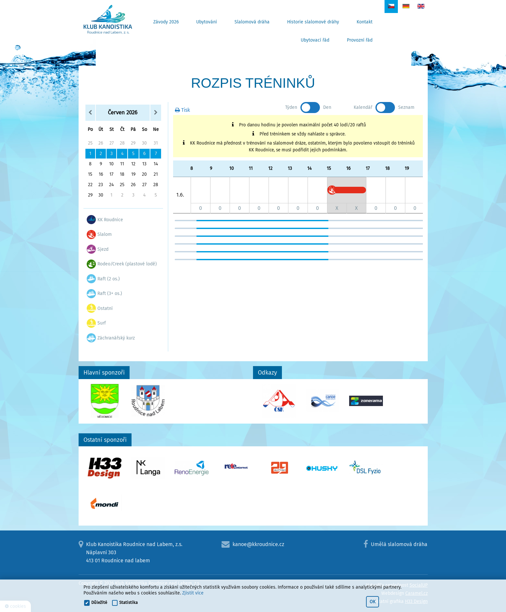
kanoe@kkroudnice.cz (258, 544)
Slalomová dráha (252, 22)
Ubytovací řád (315, 40)
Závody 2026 (166, 22)
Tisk (182, 110)
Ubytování (206, 22)
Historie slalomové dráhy (313, 22)
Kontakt (365, 22)
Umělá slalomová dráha (399, 544)
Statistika (128, 602)
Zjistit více (193, 593)
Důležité (99, 602)
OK (372, 602)
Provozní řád (360, 40)
